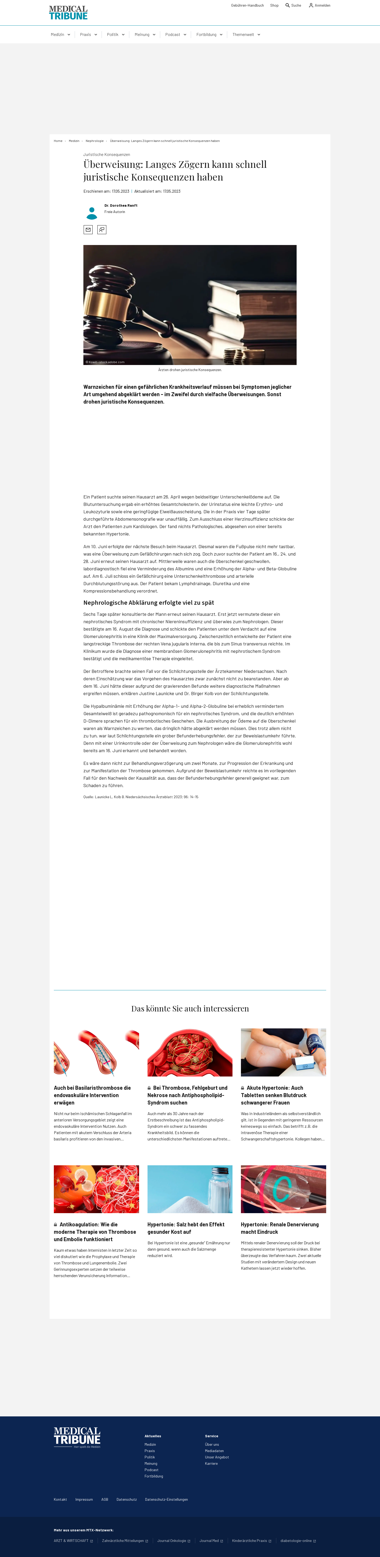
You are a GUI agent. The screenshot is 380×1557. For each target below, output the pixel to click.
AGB (104, 1499)
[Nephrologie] (95, 140)
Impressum (84, 1499)
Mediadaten (214, 1450)
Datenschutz (127, 1499)
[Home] (58, 140)
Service (211, 1436)
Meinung (151, 1463)
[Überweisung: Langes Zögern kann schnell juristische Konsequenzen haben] (165, 140)
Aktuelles (153, 1436)
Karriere (211, 1463)
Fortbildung (154, 1476)
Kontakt (60, 1499)
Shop (274, 5)
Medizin (150, 1444)
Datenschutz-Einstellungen (166, 1499)
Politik (150, 1457)
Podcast (152, 1469)
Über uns (212, 1444)
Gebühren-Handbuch (247, 5)
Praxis (150, 1450)
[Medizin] (74, 140)
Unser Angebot (217, 1457)
